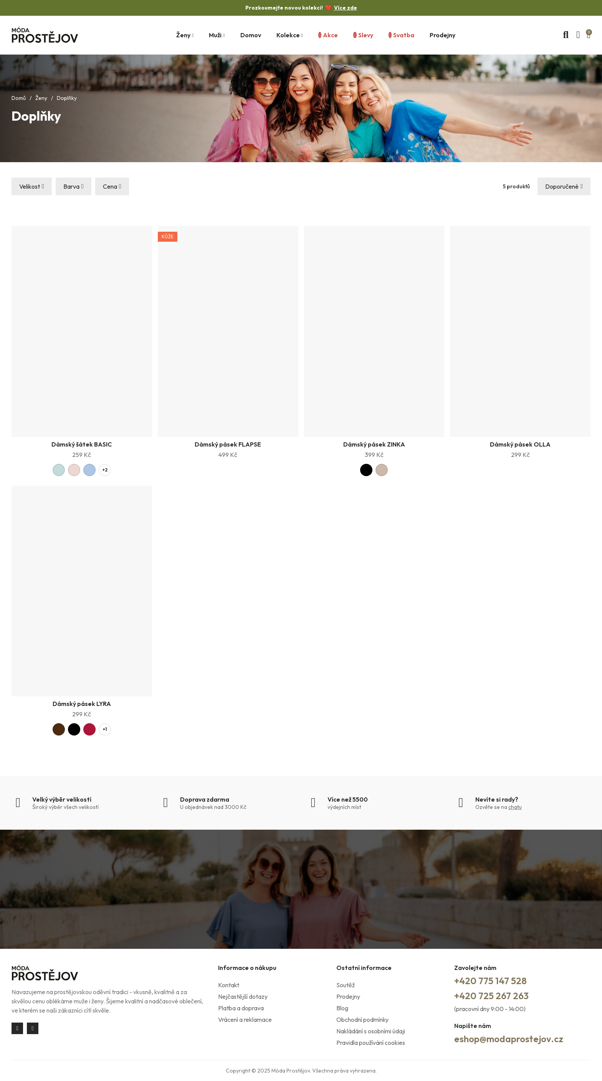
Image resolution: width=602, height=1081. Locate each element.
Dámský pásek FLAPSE (228, 444)
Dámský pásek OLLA (520, 444)
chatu (515, 807)
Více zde (345, 7)
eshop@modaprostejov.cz (508, 1038)
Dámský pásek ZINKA (374, 444)
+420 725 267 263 (491, 995)
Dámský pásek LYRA (82, 703)
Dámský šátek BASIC (81, 444)
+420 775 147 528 (490, 980)
